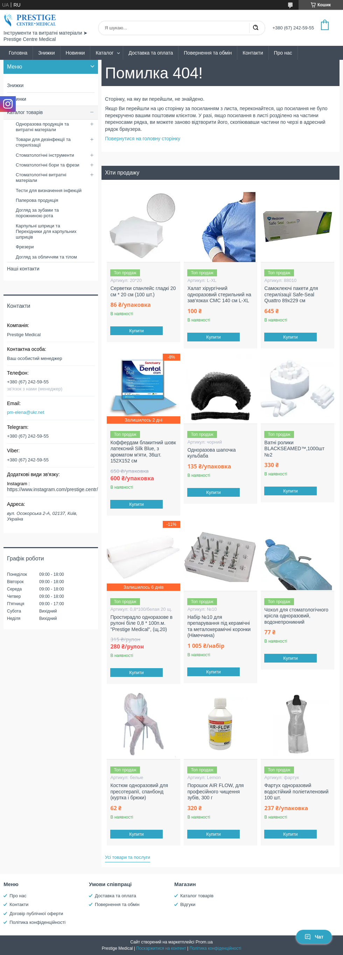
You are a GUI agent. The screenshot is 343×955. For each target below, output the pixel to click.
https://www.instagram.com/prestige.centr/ (52, 489)
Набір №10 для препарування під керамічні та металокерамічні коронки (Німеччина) (219, 626)
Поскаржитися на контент (161, 948)
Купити (137, 330)
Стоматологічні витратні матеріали (41, 177)
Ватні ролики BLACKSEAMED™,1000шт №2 (294, 449)
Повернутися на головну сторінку (142, 138)
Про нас (283, 53)
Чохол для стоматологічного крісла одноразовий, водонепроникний (296, 616)
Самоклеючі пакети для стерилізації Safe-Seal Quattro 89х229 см (291, 294)
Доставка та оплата (150, 53)
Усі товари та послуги (127, 857)
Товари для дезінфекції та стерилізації (43, 142)
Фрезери (25, 246)
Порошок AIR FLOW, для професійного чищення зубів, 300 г (215, 791)
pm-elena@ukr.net (25, 412)
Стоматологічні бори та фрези (47, 165)
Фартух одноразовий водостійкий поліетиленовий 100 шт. (296, 791)
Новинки (75, 53)
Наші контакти (23, 268)
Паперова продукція (37, 200)
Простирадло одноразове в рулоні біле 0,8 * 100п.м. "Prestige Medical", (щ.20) (141, 623)
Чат (313, 937)
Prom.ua (204, 942)
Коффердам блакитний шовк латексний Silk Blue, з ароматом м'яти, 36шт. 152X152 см (143, 452)
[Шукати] (255, 28)
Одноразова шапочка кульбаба (211, 453)
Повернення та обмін (208, 53)
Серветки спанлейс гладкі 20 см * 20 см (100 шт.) (143, 291)
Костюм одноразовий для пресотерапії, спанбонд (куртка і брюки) (139, 791)
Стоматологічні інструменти (45, 155)
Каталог (104, 53)
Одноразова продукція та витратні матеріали (42, 126)
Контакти (253, 53)
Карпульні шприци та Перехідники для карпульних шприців (46, 231)
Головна (18, 53)
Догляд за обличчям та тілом (46, 257)
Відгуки (187, 904)
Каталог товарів (25, 112)
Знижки (46, 53)
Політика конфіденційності (37, 922)
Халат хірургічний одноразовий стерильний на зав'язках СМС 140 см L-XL (219, 294)
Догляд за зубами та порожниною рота (37, 212)
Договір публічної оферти (36, 913)
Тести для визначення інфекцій (49, 190)
